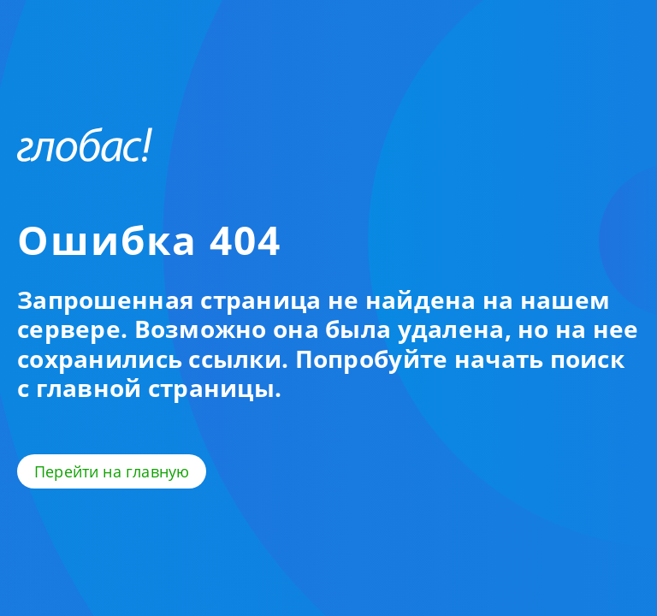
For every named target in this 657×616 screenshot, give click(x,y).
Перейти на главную (111, 471)
